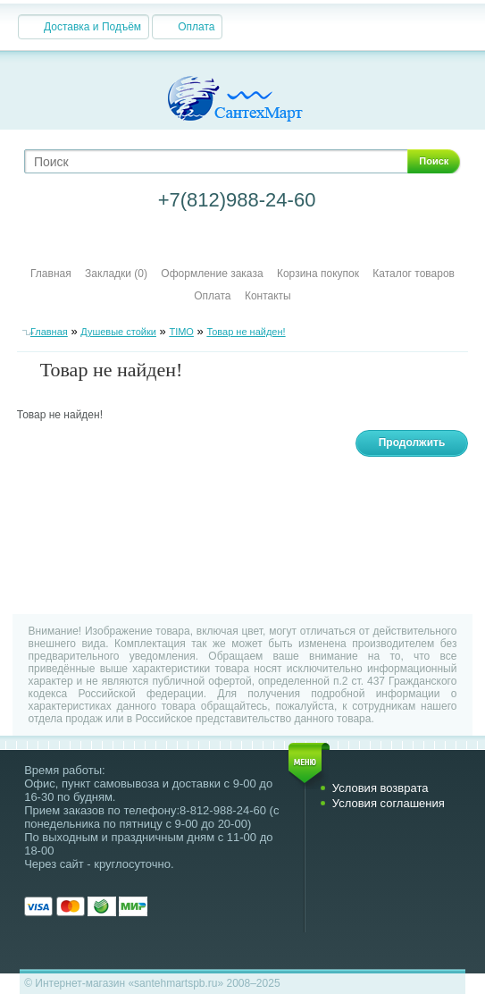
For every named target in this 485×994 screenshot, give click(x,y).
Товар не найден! (245, 331)
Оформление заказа (212, 273)
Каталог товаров (413, 273)
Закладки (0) (116, 273)
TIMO (181, 331)
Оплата (196, 27)
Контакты (268, 296)
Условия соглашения (388, 803)
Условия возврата (380, 788)
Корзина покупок (318, 273)
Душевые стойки (118, 331)
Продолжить (412, 442)
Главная (50, 273)
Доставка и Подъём (92, 27)
